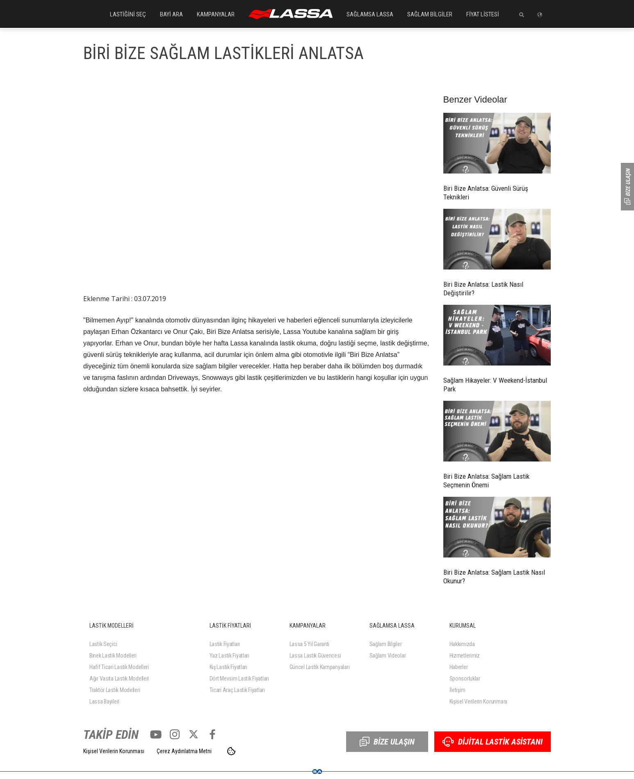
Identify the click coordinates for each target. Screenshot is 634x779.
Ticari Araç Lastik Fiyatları (237, 690)
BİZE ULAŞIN (387, 742)
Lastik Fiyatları (225, 644)
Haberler (458, 667)
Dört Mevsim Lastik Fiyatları (239, 678)
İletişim (457, 690)
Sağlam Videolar (387, 655)
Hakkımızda (462, 644)
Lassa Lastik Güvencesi (315, 655)
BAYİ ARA (171, 14)
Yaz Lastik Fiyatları (229, 655)
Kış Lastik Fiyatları (228, 667)
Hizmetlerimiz (464, 655)
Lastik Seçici (103, 644)
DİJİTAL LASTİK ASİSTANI (492, 742)
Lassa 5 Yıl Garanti (310, 644)
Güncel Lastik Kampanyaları (320, 667)
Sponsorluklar (464, 678)
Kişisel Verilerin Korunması (478, 701)
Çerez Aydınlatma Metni (184, 751)
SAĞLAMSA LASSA (370, 14)
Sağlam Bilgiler (385, 644)
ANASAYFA (291, 14)
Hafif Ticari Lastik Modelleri (119, 667)
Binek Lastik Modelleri (113, 655)
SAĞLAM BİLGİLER (429, 14)
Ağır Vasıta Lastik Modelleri (119, 678)
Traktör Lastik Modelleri (114, 690)
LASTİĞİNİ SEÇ (128, 14)
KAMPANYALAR (216, 14)
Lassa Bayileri (104, 701)
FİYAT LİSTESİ (482, 14)
